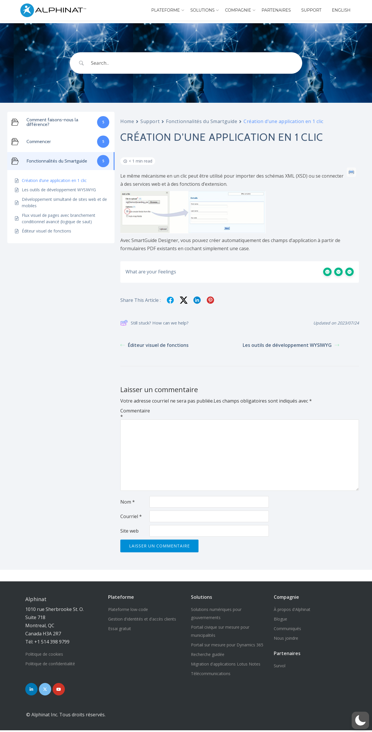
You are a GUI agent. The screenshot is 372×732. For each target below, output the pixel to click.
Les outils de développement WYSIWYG (291, 345)
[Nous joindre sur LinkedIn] (32, 690)
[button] (360, 720)
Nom (127, 502)
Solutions (202, 10)
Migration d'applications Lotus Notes (225, 664)
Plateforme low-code (128, 609)
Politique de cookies (44, 654)
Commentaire (134, 413)
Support (311, 10)
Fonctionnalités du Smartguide (201, 121)
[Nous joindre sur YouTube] (63, 690)
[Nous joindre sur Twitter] (48, 690)
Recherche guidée (207, 654)
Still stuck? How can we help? (154, 323)
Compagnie (238, 10)
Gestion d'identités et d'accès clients (142, 619)
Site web (129, 531)
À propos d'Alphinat (292, 609)
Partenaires (276, 10)
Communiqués (287, 628)
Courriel (131, 516)
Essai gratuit (119, 628)
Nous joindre (286, 638)
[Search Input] (193, 63)
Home (127, 121)
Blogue (280, 619)
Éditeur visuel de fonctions (154, 345)
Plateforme (165, 10)
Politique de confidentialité (50, 663)
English (341, 10)
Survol (279, 665)
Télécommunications (210, 673)
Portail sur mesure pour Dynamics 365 (227, 645)
